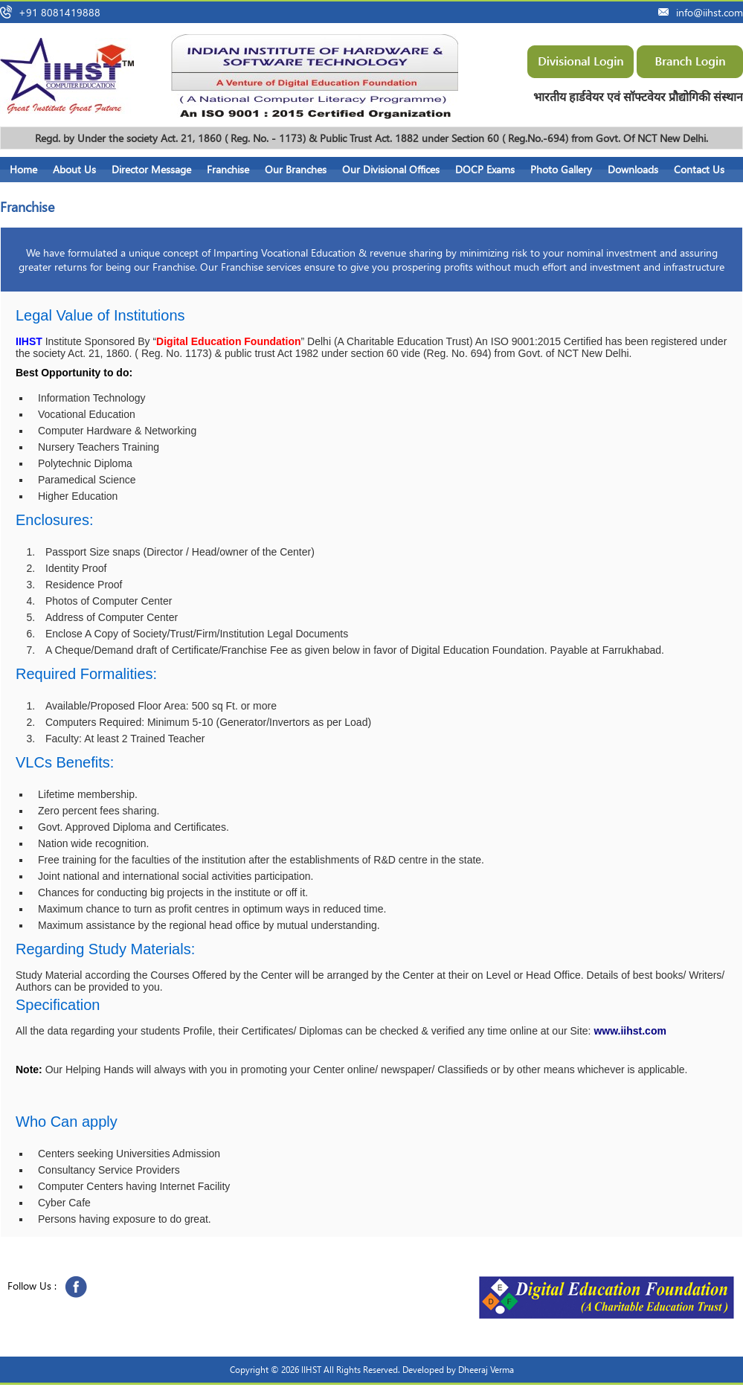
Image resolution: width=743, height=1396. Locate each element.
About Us (74, 169)
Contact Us (699, 169)
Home (23, 169)
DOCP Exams (485, 169)
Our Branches (296, 169)
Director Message (151, 169)
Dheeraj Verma (486, 1369)
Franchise (228, 169)
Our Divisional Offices (391, 169)
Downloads (633, 169)
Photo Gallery (561, 169)
